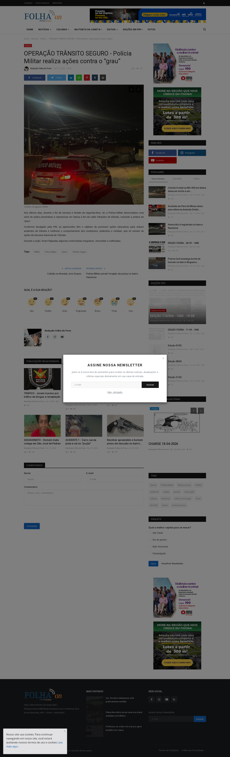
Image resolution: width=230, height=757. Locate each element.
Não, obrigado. (115, 392)
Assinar (150, 384)
